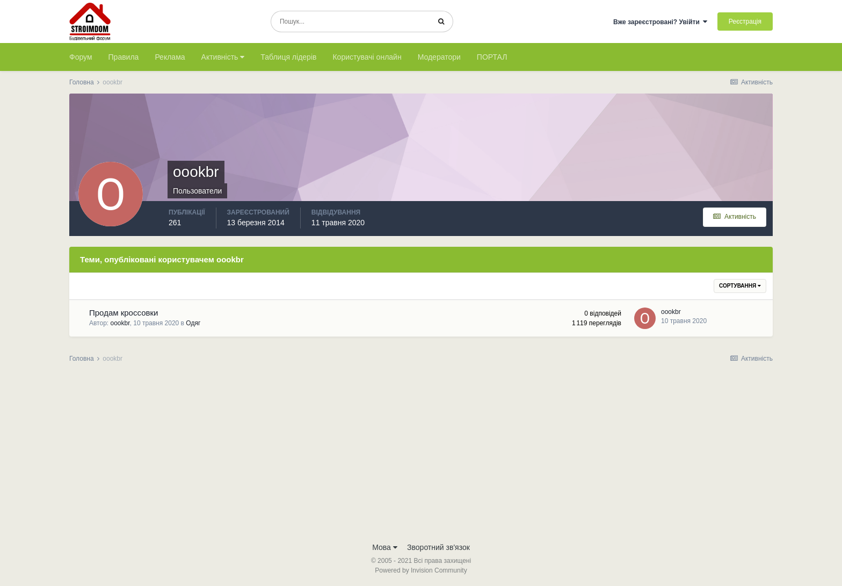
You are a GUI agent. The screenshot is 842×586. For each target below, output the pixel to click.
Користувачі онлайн (366, 57)
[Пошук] (350, 21)
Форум (80, 57)
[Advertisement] (421, 456)
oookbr (120, 323)
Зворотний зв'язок (438, 547)
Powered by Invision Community (421, 570)
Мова (384, 547)
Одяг (193, 323)
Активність (223, 57)
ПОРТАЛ (492, 57)
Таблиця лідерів (288, 57)
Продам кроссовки (123, 312)
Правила (123, 57)
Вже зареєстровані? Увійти (660, 22)
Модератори (439, 57)
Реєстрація (745, 21)
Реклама (170, 57)
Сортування (740, 286)
